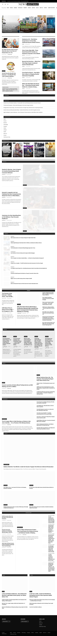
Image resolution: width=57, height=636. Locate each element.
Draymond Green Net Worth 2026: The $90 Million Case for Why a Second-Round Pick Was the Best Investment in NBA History (48, 318)
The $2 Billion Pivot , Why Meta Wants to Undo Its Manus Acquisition (45, 406)
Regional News (20, 527)
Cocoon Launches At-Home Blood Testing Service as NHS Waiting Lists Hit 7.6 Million (17, 385)
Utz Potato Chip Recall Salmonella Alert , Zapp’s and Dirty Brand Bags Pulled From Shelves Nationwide (50, 150)
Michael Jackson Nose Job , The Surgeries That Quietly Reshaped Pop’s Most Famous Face (45, 379)
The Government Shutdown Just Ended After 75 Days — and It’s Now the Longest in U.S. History (17, 341)
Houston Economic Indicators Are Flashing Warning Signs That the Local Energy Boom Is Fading (7, 531)
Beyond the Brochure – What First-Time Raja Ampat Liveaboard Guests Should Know (31, 63)
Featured (5, 485)
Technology (20, 7)
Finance (11, 7)
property (6, 233)
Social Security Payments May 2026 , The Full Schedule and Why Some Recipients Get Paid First (50, 529)
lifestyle (4, 161)
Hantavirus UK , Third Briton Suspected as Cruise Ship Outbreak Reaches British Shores (31, 41)
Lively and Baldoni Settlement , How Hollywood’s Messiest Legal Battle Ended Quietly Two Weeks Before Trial (14, 595)
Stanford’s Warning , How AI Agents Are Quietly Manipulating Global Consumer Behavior (11, 171)
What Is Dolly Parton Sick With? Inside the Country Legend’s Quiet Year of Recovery (17, 151)
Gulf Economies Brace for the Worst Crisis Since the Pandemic (7, 517)
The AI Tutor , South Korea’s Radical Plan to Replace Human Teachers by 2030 (46, 417)
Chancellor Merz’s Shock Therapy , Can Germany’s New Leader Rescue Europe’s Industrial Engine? (7, 341)
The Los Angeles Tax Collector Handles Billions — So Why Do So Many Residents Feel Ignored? (27, 258)
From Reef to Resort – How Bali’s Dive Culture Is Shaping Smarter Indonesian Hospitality (31, 74)
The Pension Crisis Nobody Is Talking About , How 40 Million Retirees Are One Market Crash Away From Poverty (8, 295)
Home (40, 621)
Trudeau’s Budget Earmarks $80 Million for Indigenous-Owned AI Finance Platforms (47, 293)
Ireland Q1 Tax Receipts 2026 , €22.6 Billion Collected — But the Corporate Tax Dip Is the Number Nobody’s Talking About (51, 567)
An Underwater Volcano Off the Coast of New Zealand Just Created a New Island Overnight (51, 549)
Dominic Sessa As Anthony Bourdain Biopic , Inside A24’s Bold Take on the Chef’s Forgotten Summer (10, 89)
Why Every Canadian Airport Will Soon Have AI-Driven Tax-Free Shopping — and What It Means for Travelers (42, 600)
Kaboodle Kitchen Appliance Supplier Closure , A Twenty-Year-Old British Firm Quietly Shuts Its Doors (39, 150)
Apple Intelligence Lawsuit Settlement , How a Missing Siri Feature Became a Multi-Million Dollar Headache (23, 112)
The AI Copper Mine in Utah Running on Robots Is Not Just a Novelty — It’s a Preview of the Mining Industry (16, 422)
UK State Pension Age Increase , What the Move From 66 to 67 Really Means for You (10, 51)
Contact (45, 7)
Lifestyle (33, 7)
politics (5, 329)
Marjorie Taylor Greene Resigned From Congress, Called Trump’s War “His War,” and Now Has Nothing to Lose (28, 341)
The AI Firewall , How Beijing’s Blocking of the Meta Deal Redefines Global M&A (45, 402)
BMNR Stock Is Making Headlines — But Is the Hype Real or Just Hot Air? (48, 308)
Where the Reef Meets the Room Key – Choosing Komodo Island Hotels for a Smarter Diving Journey (30, 85)
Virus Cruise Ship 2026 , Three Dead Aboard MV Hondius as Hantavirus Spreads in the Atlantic (31, 52)
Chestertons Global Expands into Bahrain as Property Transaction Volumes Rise (24, 273)
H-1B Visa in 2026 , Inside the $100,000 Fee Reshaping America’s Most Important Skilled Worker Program (41, 595)
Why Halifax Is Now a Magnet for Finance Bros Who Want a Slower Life (48, 313)
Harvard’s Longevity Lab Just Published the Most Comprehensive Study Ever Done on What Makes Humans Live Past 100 (11, 194)
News (8, 7)
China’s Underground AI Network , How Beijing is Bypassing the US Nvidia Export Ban (45, 425)
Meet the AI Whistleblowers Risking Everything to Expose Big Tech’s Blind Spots (14, 608)
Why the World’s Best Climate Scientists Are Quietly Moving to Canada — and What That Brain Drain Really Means (51, 539)
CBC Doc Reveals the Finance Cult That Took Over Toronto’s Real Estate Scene (24, 283)
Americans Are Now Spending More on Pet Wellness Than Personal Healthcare (11, 217)
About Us (41, 7)
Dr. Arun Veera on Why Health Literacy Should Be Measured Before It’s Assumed (41, 488)
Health (37, 7)
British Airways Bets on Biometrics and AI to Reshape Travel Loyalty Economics (41, 604)
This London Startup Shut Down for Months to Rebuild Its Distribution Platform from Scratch (41, 507)
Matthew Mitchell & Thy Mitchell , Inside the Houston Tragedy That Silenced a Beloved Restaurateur (28, 466)
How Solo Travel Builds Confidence (36, 607)
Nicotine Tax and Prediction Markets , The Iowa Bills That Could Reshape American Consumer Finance (18, 1)
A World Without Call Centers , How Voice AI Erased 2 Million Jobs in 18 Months (46, 421)
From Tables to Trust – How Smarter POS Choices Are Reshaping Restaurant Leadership (15, 488)
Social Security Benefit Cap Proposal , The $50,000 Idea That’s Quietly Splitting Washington (9, 75)
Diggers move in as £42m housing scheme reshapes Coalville (21, 278)
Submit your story (51, 7)
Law (3, 47)
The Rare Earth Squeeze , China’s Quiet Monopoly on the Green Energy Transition (28, 28)
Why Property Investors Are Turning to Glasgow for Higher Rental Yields (23, 237)
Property (25, 7)
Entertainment (6, 464)
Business (15, 7)
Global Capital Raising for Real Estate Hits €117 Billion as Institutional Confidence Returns (26, 242)
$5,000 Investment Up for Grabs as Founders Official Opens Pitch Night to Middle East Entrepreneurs (16, 507)
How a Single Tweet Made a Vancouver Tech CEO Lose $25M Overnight (48, 298)
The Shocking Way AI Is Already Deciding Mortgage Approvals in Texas (23, 247)
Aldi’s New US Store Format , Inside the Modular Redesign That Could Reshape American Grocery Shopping (8, 545)
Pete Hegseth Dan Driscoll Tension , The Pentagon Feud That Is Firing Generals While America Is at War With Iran (49, 342)
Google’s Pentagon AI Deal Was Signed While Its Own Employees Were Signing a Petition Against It (14, 600)
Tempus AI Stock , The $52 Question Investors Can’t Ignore (45, 384)
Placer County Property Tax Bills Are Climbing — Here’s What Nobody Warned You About (48, 303)
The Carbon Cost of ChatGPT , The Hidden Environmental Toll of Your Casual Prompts (44, 414)
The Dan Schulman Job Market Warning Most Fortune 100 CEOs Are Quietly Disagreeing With (51, 519)
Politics (29, 7)
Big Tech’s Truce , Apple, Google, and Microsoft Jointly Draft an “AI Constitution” (13, 604)
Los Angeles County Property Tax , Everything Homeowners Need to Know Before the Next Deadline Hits (29, 268)
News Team (5, 31)
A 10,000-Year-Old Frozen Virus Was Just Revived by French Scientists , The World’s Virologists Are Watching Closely (46, 392)
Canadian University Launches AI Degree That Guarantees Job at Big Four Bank (51, 557)
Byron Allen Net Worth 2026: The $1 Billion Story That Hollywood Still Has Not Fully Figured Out (48, 323)
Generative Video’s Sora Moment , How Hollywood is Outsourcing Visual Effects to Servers (46, 428)
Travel (23, 66)
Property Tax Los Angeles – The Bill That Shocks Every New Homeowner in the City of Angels (27, 263)
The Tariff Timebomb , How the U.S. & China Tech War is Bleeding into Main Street (45, 410)
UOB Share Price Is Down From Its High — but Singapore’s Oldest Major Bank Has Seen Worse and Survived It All (8, 309)
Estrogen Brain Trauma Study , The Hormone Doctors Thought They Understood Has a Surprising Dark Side (46, 27)
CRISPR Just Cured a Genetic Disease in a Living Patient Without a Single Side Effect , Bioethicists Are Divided (46, 388)
